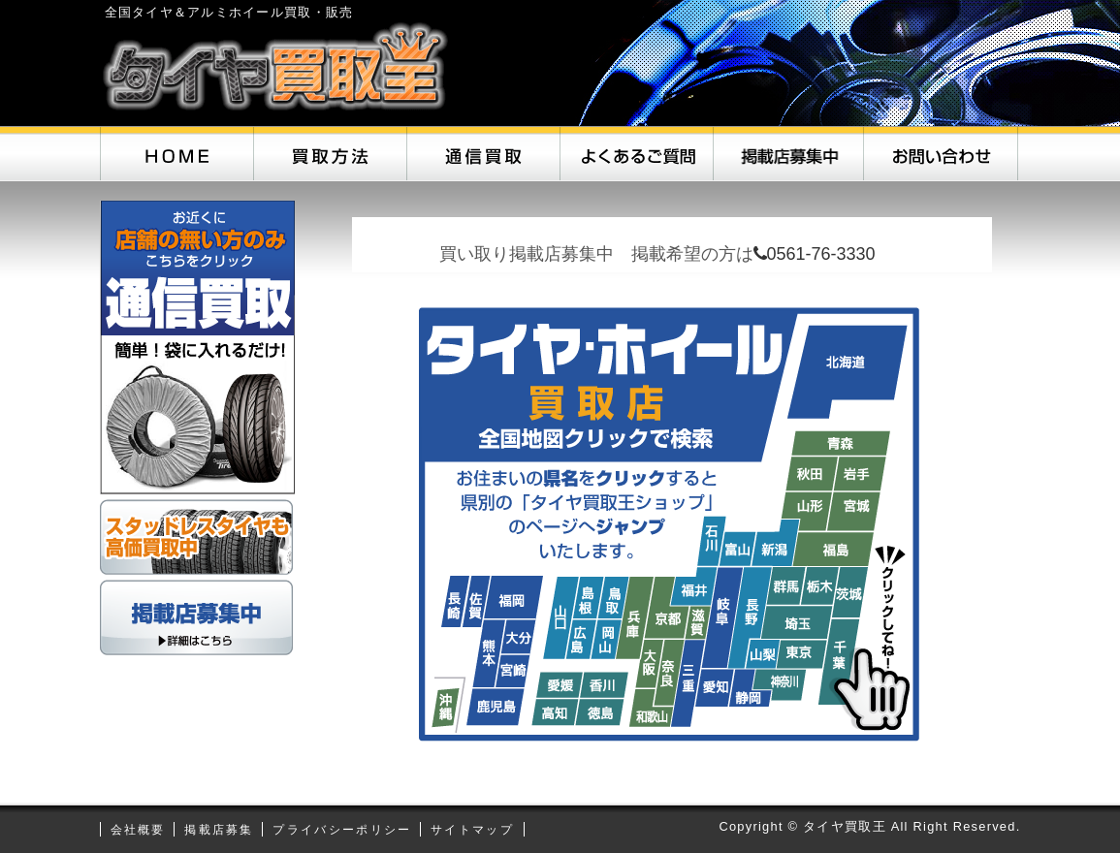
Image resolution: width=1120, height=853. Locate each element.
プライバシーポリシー (341, 830)
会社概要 (138, 830)
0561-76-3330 (814, 254)
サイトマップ (472, 830)
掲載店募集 (219, 830)
